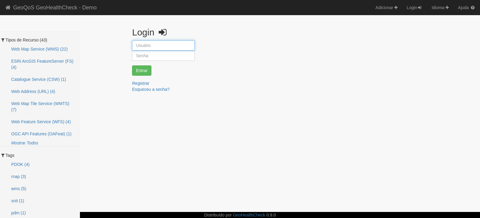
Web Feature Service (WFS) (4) (41, 121)
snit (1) (17, 200)
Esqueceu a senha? (151, 89)
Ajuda (466, 7)
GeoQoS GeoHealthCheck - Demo (51, 8)
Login (414, 7)
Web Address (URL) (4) (33, 91)
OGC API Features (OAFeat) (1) (41, 133)
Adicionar (387, 7)
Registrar (140, 83)
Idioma (440, 7)
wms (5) (18, 188)
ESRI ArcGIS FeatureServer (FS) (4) (42, 64)
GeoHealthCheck (249, 215)
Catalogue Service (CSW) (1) (38, 79)
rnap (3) (18, 176)
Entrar (141, 70)
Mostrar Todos (24, 142)
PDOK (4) (20, 164)
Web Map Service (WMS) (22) (39, 49)
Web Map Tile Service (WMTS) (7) (40, 106)
